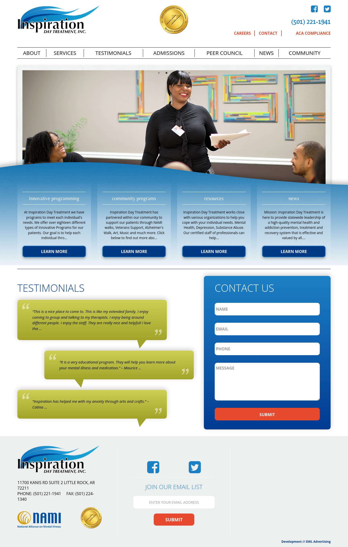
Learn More (54, 251)
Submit (174, 520)
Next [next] (334, 134)
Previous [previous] (13, 134)
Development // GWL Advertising (306, 541)
